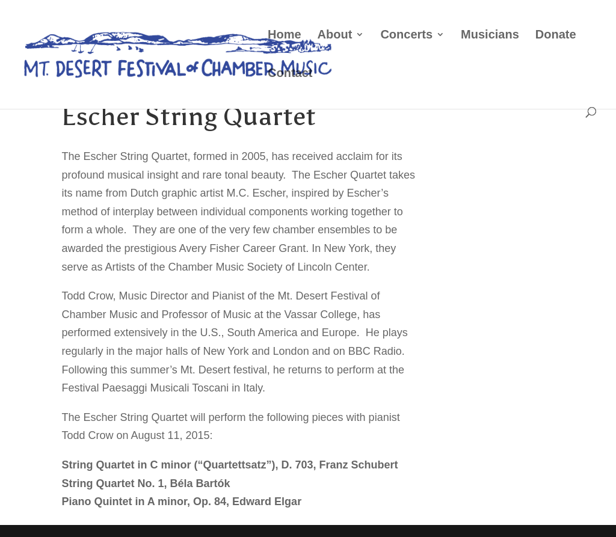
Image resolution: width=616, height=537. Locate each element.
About (335, 35)
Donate (555, 35)
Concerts (406, 35)
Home (284, 35)
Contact (290, 74)
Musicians (490, 35)
